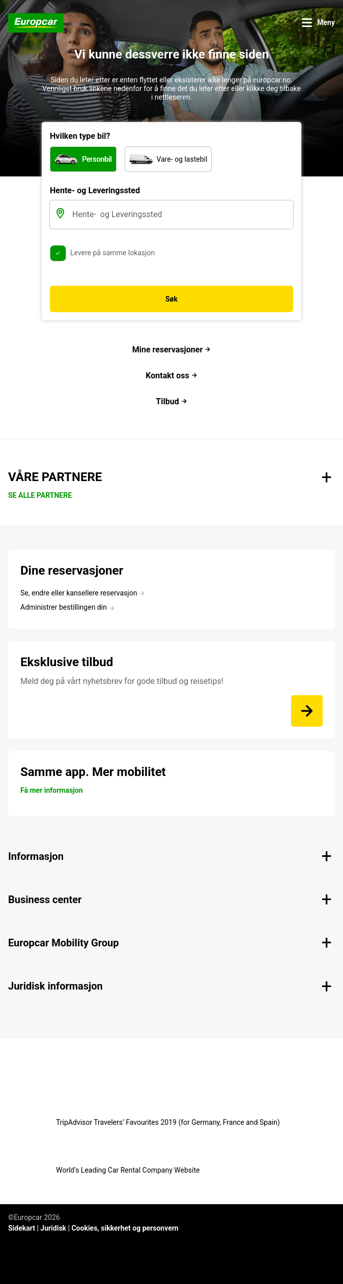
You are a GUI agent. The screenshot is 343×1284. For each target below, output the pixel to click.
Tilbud (171, 401)
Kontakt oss (171, 375)
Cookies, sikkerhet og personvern (124, 1228)
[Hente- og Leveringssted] (181, 214)
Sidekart (21, 1228)
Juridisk (53, 1228)
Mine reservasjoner (171, 349)
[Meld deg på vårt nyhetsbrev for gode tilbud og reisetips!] (307, 711)
